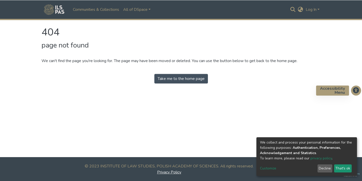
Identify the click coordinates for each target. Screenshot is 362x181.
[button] (300, 10)
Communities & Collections (96, 9)
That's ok (342, 168)
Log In (311, 9)
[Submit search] (293, 9)
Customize (268, 168)
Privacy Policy (169, 172)
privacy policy (321, 158)
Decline (325, 168)
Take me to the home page (181, 78)
